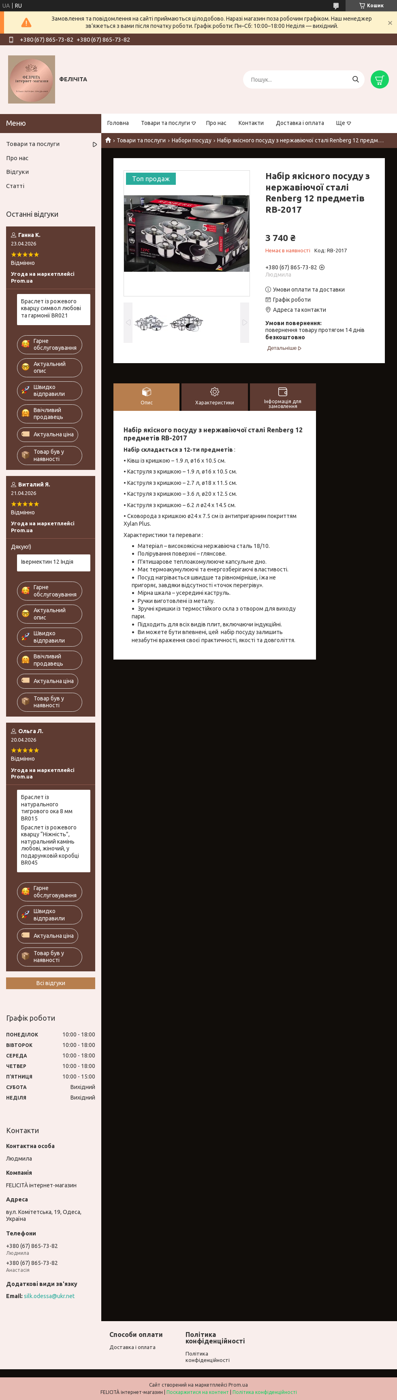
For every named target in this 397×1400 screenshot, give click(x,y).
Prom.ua (238, 1384)
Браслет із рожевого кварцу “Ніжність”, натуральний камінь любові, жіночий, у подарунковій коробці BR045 (50, 845)
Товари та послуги (165, 123)
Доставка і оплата (300, 123)
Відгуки (17, 171)
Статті (15, 185)
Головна (118, 123)
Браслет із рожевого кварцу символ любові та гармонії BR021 (51, 308)
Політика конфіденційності (265, 1392)
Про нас (216, 123)
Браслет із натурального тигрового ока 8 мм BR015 (47, 808)
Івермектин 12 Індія (47, 561)
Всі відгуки (50, 983)
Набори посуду (191, 140)
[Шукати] (355, 79)
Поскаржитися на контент (197, 1392)
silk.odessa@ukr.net (49, 1296)
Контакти (251, 123)
